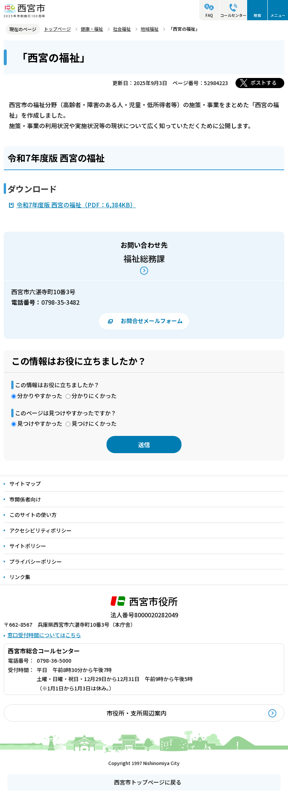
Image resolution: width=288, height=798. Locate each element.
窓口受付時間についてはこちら (44, 635)
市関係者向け (25, 499)
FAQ (209, 15)
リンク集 (19, 577)
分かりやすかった (39, 396)
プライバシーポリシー (35, 561)
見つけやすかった (39, 423)
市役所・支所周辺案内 (136, 712)
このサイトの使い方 (33, 514)
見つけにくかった (94, 423)
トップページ (57, 28)
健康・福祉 (92, 28)
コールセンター (233, 15)
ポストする (263, 82)
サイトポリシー (27, 545)
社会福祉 (122, 28)
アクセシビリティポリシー (40, 530)
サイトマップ (25, 483)
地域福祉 (150, 28)
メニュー (277, 15)
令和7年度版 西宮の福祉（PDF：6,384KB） (76, 204)
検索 (257, 15)
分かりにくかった (94, 396)
